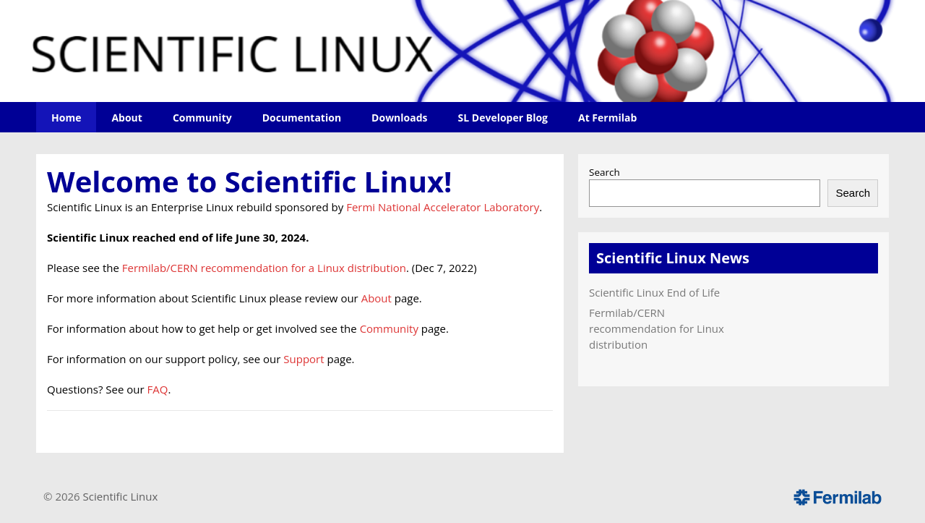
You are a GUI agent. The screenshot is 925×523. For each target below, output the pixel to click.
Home (66, 117)
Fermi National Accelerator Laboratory (442, 207)
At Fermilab (607, 117)
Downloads (399, 117)
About (126, 117)
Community (202, 117)
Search (604, 172)
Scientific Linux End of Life (654, 292)
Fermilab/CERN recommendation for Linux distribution (656, 328)
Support (303, 359)
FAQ (157, 389)
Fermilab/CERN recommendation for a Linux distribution (264, 267)
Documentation (301, 117)
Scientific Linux (120, 496)
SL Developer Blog (503, 117)
